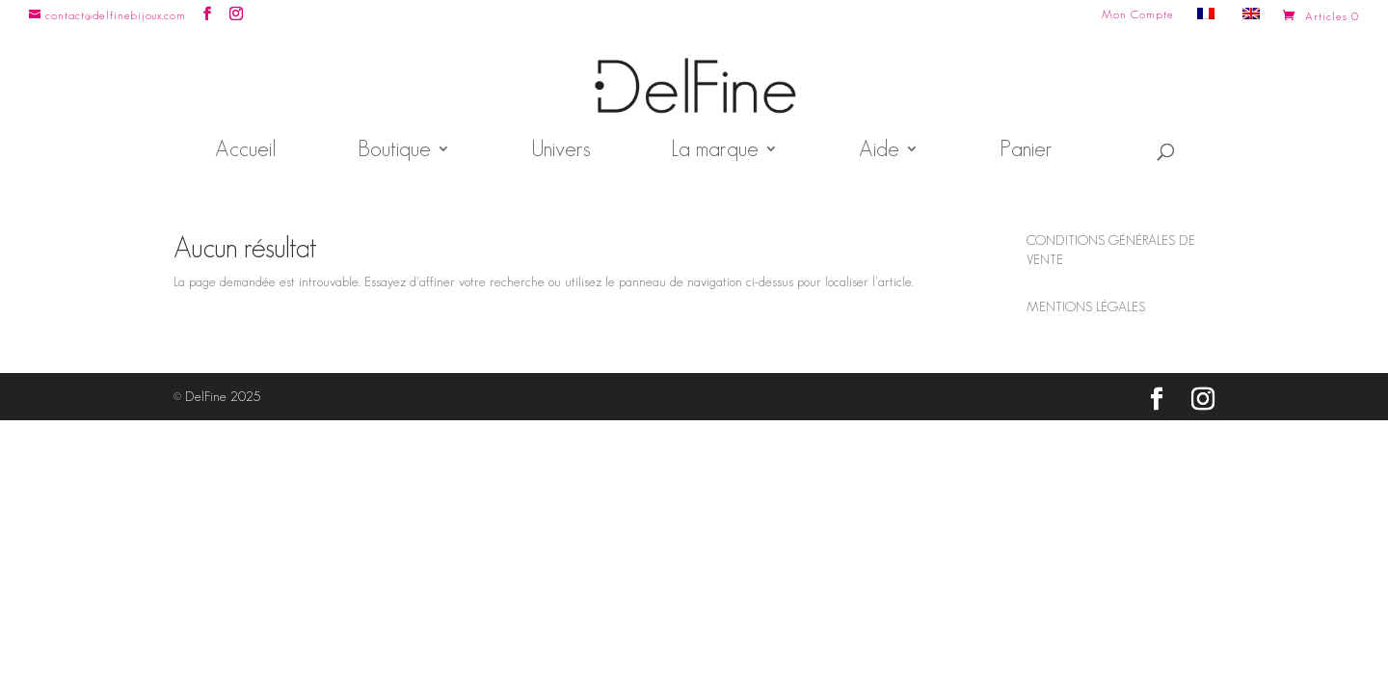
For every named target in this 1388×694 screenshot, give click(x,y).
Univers (560, 151)
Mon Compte (1138, 14)
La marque (715, 151)
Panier (1026, 151)
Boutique (394, 151)
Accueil (246, 151)
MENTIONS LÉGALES (1086, 306)
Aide (879, 151)
